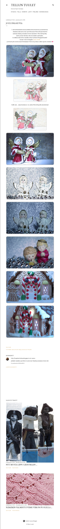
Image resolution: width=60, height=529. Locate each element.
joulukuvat (24, 349)
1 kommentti (15, 467)
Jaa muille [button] (8, 347)
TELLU (19, 12)
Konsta (24, 12)
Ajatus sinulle (36, 39)
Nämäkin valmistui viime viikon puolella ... (29, 507)
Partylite (29, 349)
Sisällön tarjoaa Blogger (30, 521)
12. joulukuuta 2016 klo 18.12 (17, 363)
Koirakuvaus (43, 12)
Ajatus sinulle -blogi (16, 349)
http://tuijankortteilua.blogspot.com (21, 358)
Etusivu (13, 12)
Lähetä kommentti (11, 367)
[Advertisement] (30, 383)
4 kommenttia (15, 510)
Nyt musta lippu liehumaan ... (21, 464)
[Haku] (53, 4)
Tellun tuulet (23, 5)
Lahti (30, 12)
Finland (35, 12)
